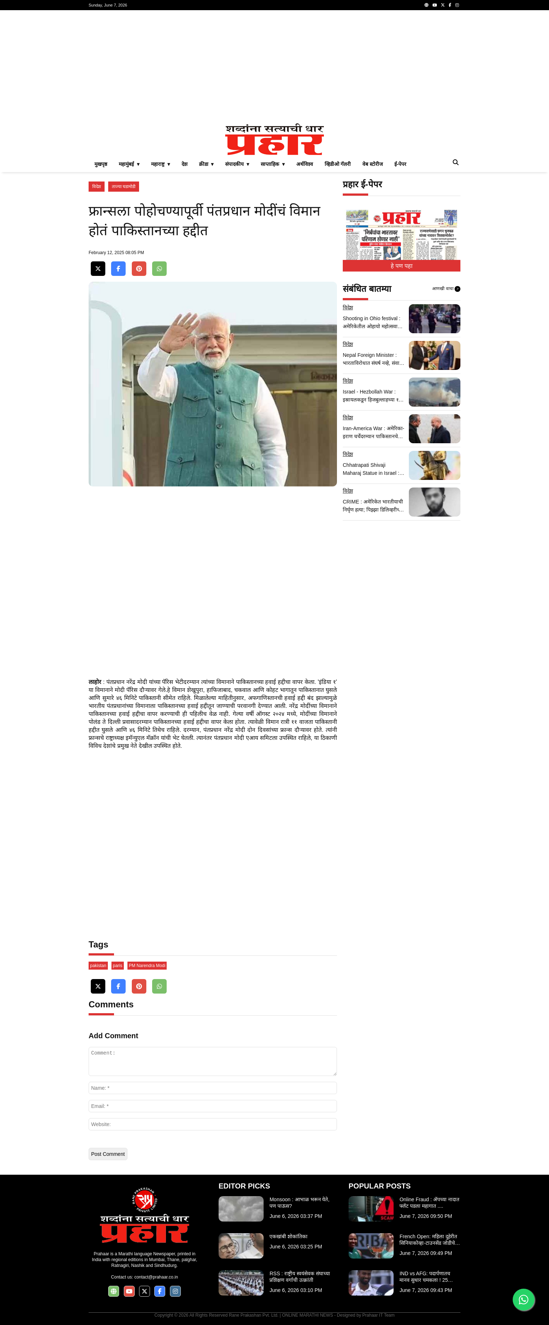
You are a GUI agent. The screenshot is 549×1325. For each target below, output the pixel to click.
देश (184, 164)
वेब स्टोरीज (372, 164)
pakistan (98, 965)
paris (117, 965)
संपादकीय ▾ (237, 164)
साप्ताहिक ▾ (273, 164)
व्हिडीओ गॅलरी (338, 164)
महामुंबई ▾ (129, 164)
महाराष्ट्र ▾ (160, 164)
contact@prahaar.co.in (156, 1277)
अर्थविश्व (304, 164)
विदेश (96, 186)
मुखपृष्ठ (100, 164)
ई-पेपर (400, 164)
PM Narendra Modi (147, 965)
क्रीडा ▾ (206, 164)
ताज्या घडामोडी (123, 186)
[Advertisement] (274, 67)
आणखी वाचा (446, 289)
